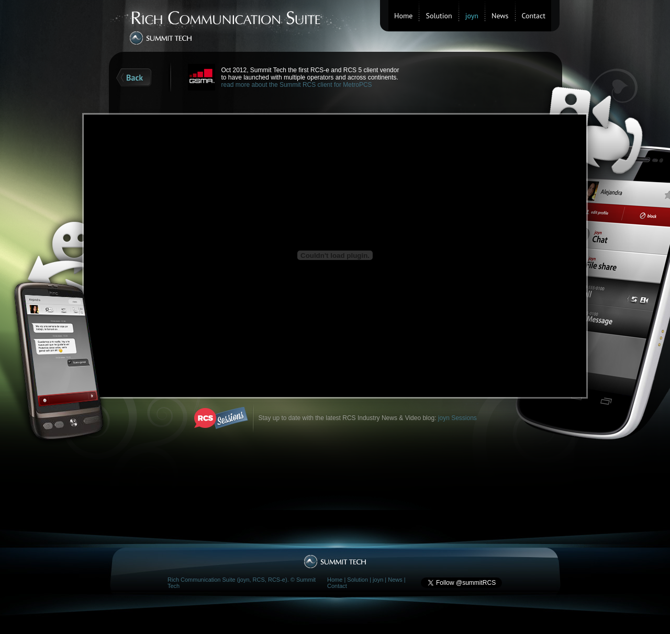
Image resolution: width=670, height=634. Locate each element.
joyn (378, 579)
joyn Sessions (457, 418)
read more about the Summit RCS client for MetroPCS (296, 84)
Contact (533, 15)
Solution (439, 15)
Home (403, 15)
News (500, 15)
